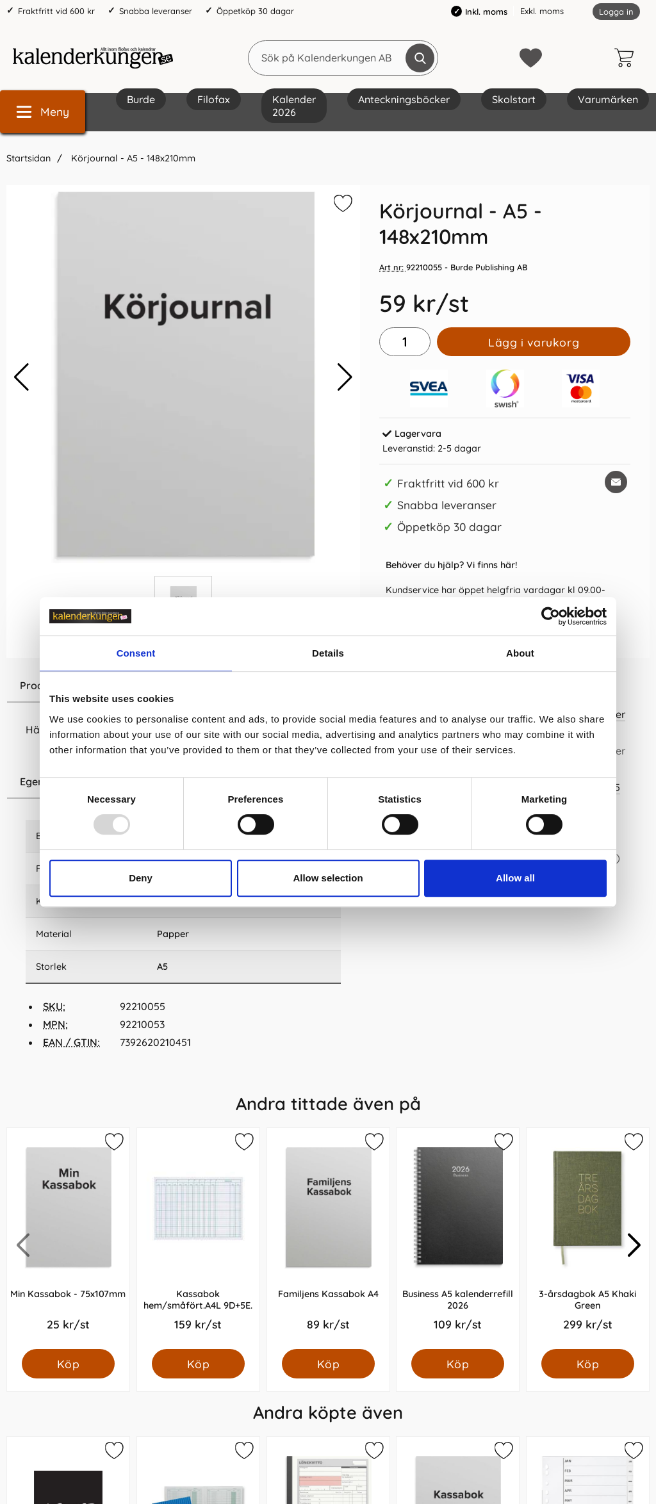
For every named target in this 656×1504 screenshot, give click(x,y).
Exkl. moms (542, 11)
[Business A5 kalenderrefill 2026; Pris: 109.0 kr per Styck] (458, 1238)
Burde (141, 99)
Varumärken (608, 99)
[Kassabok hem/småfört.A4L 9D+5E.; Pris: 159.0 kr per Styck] (198, 1238)
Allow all (515, 877)
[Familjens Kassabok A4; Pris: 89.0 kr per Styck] (328, 1238)
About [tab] (520, 653)
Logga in (616, 11)
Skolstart (514, 99)
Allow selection (328, 877)
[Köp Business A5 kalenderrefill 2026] (457, 1363)
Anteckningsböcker (404, 99)
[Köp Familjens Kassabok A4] (327, 1363)
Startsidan (28, 158)
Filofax (213, 99)
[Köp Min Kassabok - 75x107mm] (68, 1363)
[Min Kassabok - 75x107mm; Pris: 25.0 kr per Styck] (68, 1238)
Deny (140, 877)
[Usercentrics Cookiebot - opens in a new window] (551, 616)
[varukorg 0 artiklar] (627, 57)
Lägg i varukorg (533, 342)
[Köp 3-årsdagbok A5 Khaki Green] (587, 1363)
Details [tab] (328, 653)
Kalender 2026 (294, 106)
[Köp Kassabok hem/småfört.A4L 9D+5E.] (198, 1363)
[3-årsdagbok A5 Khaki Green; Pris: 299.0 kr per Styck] (588, 1238)
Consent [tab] (136, 653)
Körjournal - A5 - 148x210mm (132, 158)
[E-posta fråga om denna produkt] (616, 482)
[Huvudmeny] (42, 111)
